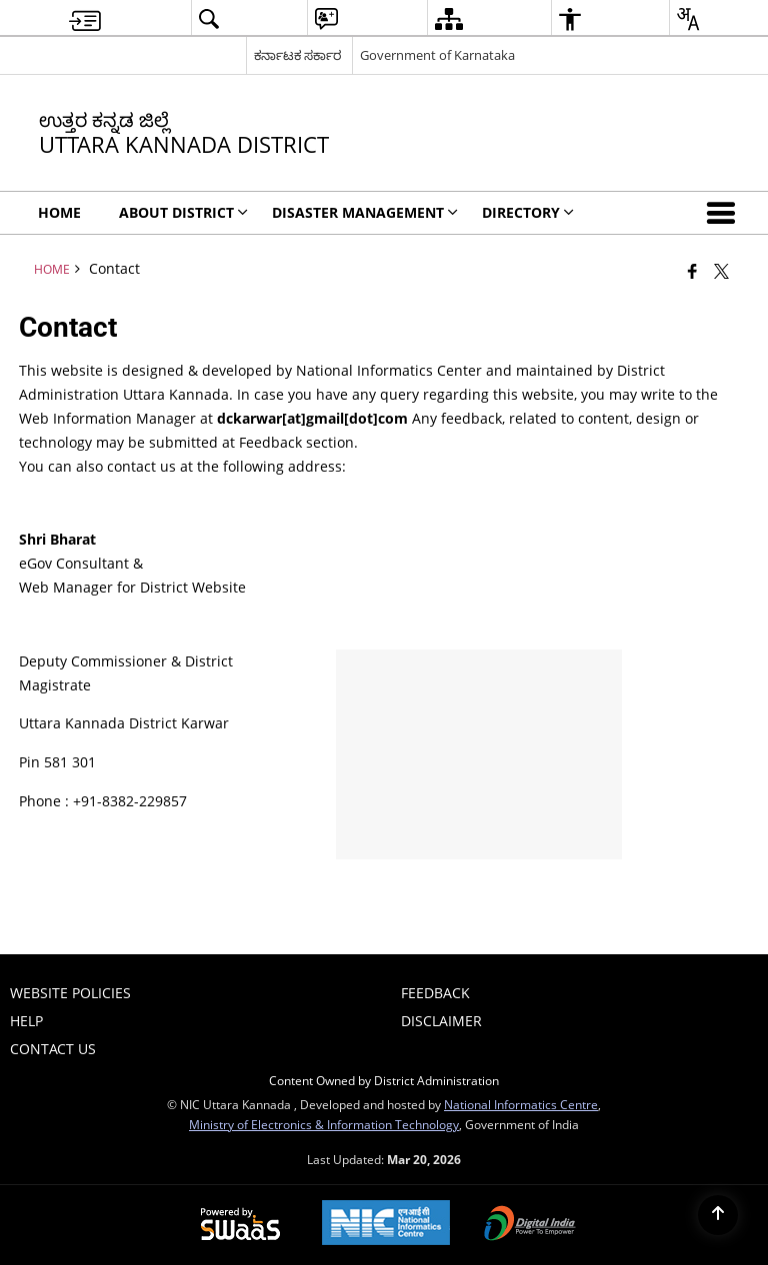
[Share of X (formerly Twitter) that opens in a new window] (721, 271)
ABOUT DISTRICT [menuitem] (183, 212)
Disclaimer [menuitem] (441, 1020)
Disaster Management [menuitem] (365, 212)
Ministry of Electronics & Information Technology (324, 1124)
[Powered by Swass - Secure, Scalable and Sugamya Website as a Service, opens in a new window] (240, 1225)
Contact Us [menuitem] (53, 1048)
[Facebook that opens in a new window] (692, 271)
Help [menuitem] (26, 1020)
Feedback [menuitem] (435, 992)
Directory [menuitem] (528, 212)
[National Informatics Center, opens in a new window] (386, 1224)
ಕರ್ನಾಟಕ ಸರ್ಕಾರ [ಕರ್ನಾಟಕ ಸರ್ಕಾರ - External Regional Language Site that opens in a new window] (297, 55)
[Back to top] (718, 1215)
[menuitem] (85, 18)
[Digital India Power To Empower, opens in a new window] (530, 1225)
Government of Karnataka (437, 55)
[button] (725, 213)
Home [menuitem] (59, 212)
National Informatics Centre (521, 1104)
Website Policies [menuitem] (70, 992)
